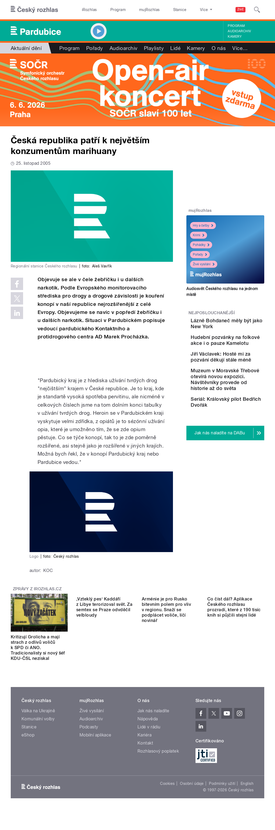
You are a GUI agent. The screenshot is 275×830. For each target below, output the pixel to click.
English (247, 783)
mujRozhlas (135, 10)
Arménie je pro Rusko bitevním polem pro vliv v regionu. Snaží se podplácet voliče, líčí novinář (166, 647)
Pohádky (201, 245)
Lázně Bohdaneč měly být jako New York (242, 326)
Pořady (94, 48)
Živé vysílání (204, 264)
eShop (27, 735)
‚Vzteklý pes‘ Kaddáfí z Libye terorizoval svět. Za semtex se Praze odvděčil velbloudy (104, 645)
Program (109, 10)
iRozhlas (86, 10)
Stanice (160, 10)
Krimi (198, 235)
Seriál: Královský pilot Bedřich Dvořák (240, 459)
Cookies (167, 783)
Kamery (235, 36)
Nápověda (148, 718)
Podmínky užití (222, 783)
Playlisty (154, 48)
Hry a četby (203, 225)
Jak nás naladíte (153, 710)
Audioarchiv (239, 31)
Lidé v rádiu (149, 726)
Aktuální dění (26, 48)
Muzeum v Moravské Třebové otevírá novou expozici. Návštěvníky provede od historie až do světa (239, 422)
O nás (219, 48)
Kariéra (144, 735)
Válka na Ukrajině (38, 710)
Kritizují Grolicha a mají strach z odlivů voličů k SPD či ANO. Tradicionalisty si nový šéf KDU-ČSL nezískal (38, 647)
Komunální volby (38, 718)
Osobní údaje (192, 783)
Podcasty (88, 726)
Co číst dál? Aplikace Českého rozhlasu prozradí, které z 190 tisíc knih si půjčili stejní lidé (234, 645)
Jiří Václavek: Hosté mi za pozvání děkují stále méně (237, 382)
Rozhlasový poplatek (158, 751)
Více (240, 48)
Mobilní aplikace (95, 735)
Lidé (175, 48)
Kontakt (145, 743)
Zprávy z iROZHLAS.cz (37, 588)
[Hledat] (257, 9)
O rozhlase (185, 10)
